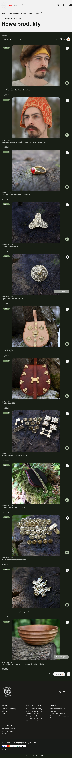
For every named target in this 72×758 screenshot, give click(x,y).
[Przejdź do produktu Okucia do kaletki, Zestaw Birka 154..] (36, 431)
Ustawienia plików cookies (59, 716)
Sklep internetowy (34, 755)
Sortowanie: (5, 35)
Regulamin (53, 711)
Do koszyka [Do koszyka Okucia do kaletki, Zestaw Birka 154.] (67, 448)
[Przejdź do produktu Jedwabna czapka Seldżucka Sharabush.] (36, 65)
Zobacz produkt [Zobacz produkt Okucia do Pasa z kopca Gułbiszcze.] (67, 552)
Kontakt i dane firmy (9, 709)
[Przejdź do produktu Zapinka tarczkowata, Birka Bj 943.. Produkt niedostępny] (36, 274)
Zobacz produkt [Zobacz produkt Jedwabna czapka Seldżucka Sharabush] (67, 83)
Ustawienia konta (8, 731)
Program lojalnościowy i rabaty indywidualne (34, 719)
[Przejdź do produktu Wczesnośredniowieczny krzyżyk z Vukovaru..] (36, 587)
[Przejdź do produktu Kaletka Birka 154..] (36, 326)
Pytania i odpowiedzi (57, 709)
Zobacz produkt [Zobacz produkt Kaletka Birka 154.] (67, 344)
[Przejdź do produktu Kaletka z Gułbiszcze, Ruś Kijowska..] (36, 483)
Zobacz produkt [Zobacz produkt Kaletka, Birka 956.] (67, 396)
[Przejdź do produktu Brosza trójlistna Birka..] (36, 222)
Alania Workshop (6, 18)
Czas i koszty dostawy (34, 709)
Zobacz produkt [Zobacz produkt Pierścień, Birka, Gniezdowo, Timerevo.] (67, 187)
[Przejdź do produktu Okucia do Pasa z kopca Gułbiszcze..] (36, 535)
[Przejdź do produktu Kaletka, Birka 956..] (36, 378)
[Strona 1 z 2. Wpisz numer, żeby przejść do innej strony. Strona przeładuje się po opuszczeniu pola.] (61, 39)
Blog (3, 713)
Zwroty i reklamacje (33, 713)
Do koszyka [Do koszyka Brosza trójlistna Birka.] (67, 239)
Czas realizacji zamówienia (35, 711)
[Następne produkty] (59, 674)
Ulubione (5, 733)
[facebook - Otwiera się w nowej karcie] (64, 691)
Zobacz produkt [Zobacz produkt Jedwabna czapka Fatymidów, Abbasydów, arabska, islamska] (67, 135)
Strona (58, 39)
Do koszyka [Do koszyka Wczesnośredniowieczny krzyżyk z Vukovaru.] (67, 605)
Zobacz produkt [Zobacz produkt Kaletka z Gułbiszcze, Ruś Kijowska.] (67, 500)
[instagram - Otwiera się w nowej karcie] (60, 691)
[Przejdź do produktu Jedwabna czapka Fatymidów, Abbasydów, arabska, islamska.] (36, 117)
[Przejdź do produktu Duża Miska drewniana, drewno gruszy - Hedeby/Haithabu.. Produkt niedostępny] (36, 639)
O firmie (4, 711)
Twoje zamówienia (8, 729)
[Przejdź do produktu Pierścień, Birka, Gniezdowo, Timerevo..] (36, 170)
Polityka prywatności (57, 713)
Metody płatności (32, 716)
